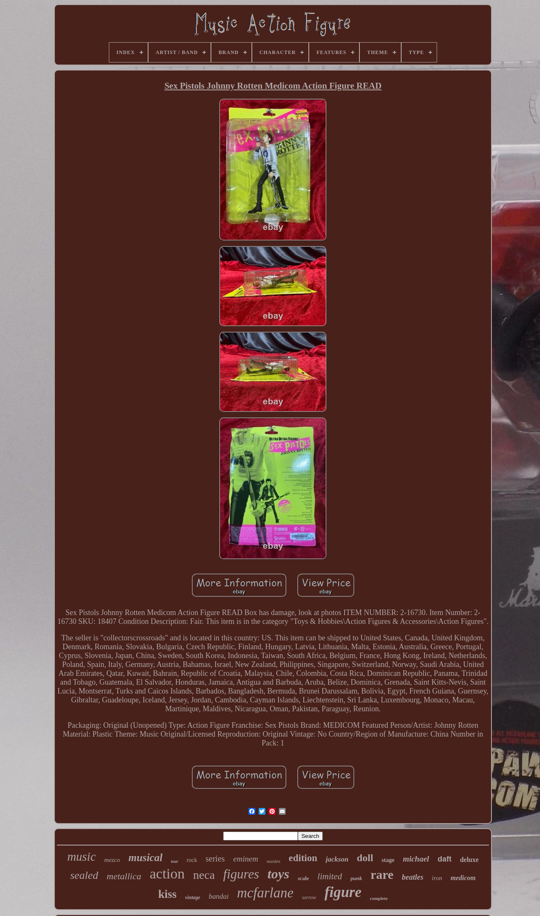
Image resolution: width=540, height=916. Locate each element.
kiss (167, 894)
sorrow (309, 897)
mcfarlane (265, 892)
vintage (192, 897)
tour (174, 861)
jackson (337, 859)
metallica (124, 876)
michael (416, 858)
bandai (219, 896)
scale (303, 878)
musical (146, 857)
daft (444, 859)
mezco (112, 859)
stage (388, 860)
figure (343, 892)
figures (241, 874)
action (167, 873)
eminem (245, 858)
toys (278, 873)
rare (381, 874)
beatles (413, 877)
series (215, 858)
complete (379, 898)
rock (191, 860)
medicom (463, 877)
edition (303, 858)
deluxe (469, 859)
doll (365, 857)
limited (329, 876)
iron (437, 878)
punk (356, 878)
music (81, 856)
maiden (273, 861)
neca (204, 874)
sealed (84, 875)
